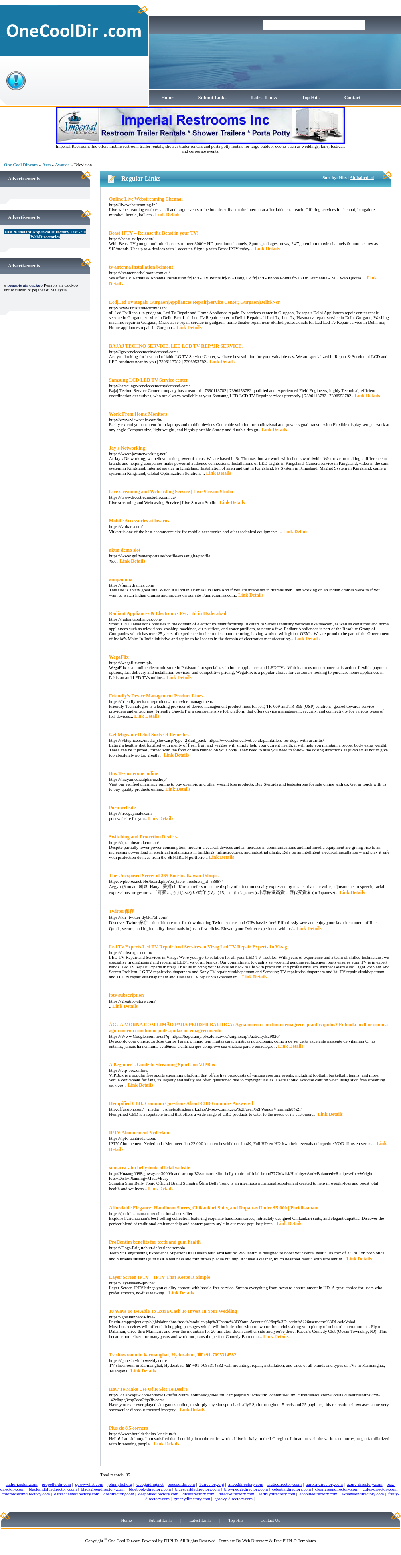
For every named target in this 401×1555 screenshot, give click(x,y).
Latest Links (264, 97)
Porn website (122, 807)
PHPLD (171, 1540)
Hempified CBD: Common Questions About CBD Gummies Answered (181, 1103)
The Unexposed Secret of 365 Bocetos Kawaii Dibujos (164, 875)
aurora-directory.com (324, 1484)
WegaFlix (119, 657)
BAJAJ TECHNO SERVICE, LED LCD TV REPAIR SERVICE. (176, 346)
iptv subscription (126, 995)
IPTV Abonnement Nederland (140, 1132)
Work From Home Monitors (138, 414)
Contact (352, 97)
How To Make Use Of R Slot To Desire (148, 1389)
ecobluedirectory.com (319, 1493)
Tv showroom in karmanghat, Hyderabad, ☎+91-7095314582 (172, 1355)
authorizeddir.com (22, 1484)
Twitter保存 (121, 911)
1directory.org (211, 1484)
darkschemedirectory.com (76, 1493)
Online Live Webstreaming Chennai (146, 199)
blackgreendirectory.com (103, 1489)
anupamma (120, 579)
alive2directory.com (245, 1484)
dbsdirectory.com (118, 1493)
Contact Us (270, 1520)
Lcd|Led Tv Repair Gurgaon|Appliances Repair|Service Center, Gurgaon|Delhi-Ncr (194, 302)
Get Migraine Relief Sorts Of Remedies (149, 734)
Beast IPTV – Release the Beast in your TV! (153, 233)
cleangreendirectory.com (336, 1489)
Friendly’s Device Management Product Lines (156, 696)
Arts (46, 164)
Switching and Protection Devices (143, 837)
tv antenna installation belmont (141, 267)
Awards (62, 164)
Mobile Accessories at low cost (140, 521)
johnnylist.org (119, 1484)
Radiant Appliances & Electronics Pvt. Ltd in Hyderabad (167, 613)
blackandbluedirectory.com (53, 1489)
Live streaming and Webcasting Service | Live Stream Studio (171, 491)
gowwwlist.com (89, 1484)
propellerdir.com (56, 1484)
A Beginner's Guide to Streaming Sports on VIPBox (162, 1064)
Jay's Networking (127, 448)
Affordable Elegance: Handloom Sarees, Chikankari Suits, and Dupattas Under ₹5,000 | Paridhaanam (213, 1208)
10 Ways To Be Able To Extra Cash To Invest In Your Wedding (173, 1311)
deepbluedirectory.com (158, 1493)
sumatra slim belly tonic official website (149, 1168)
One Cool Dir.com (21, 164)
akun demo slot (124, 550)
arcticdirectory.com (284, 1484)
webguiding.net (150, 1484)
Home (167, 97)
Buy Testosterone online (133, 773)
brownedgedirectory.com (246, 1489)
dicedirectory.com (199, 1493)
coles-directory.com (380, 1489)
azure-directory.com (364, 1484)
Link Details (167, 214)
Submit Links (212, 97)
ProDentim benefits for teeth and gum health (155, 1242)
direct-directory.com (236, 1493)
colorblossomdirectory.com (26, 1493)
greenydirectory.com (192, 1498)
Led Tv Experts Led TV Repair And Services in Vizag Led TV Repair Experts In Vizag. (198, 947)
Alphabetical (362, 177)
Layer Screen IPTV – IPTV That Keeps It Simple (159, 1277)
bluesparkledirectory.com (197, 1489)
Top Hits (311, 97)
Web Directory (255, 1540)
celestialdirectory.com (291, 1489)
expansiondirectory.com (363, 1493)
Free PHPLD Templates (295, 1540)
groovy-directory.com (233, 1498)
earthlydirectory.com (277, 1493)
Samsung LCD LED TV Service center (148, 380)
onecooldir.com (181, 1484)
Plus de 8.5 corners (128, 1428)
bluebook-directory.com (150, 1489)
